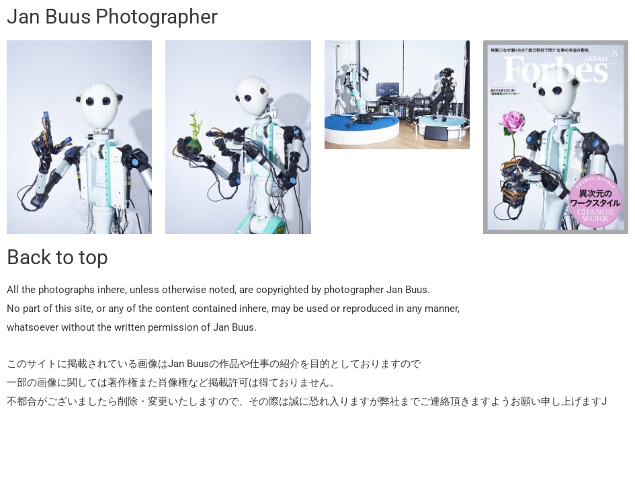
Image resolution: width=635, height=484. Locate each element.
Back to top (57, 257)
